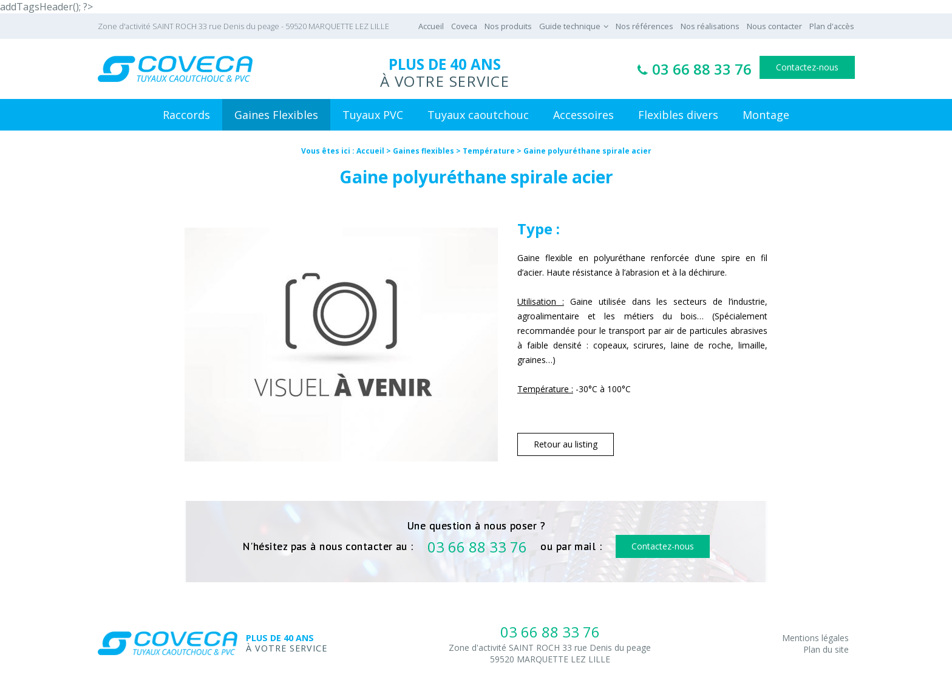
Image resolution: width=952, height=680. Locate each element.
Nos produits (508, 26)
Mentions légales (815, 638)
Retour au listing (565, 444)
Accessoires (583, 114)
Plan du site (826, 649)
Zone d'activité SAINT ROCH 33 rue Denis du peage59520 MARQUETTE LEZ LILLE (550, 653)
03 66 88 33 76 (702, 69)
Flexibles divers (678, 114)
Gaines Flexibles (276, 114)
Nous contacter (774, 26)
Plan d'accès (831, 26)
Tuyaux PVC (372, 114)
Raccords (186, 114)
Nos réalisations (710, 26)
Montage (766, 114)
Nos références (644, 26)
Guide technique (569, 26)
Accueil (431, 26)
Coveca (464, 26)
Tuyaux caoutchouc (478, 114)
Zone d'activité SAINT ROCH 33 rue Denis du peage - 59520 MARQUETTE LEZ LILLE (243, 26)
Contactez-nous (807, 67)
